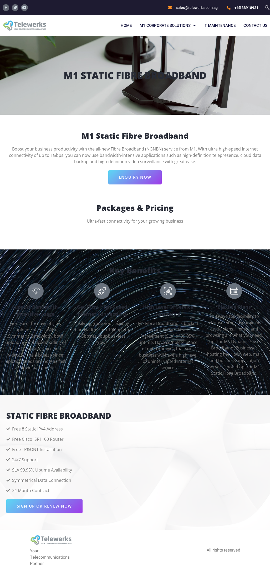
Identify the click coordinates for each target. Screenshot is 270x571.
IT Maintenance (219, 25)
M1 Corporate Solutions (168, 25)
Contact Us (255, 25)
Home (126, 25)
